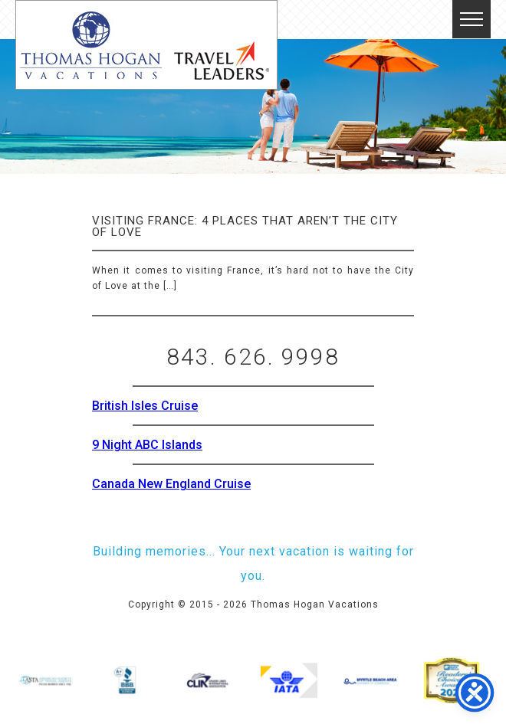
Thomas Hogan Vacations (146, 45)
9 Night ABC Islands (147, 444)
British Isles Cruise (145, 405)
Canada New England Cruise (171, 484)
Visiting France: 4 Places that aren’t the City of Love (245, 226)
